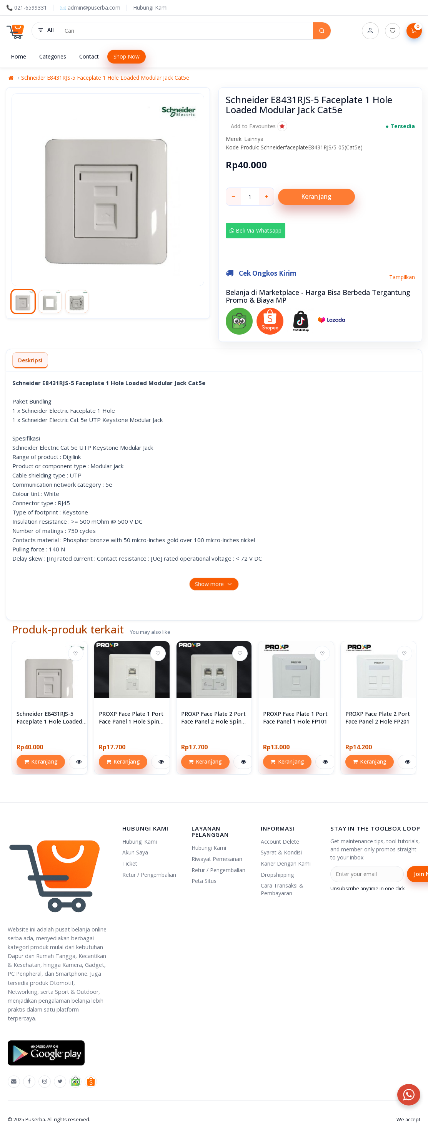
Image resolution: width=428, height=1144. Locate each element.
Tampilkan (402, 277)
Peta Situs (204, 880)
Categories (52, 56)
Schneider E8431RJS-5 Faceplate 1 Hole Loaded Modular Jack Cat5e (105, 77)
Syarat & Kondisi (281, 852)
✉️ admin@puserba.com (90, 7)
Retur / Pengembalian (149, 874)
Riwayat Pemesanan (217, 859)
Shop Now (126, 56)
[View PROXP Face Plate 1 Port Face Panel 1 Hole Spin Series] (132, 679)
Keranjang (316, 196)
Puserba (35, 1119)
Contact (89, 56)
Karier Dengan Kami (286, 863)
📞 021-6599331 (26, 7)
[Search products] (186, 30)
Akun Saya (135, 852)
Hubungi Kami (150, 7)
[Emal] (14, 1081)
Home (18, 56)
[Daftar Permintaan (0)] (392, 31)
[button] (259, 126)
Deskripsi (30, 360)
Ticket (129, 863)
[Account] (370, 30)
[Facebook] (29, 1081)
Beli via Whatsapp (256, 230)
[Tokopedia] (75, 1081)
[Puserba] (15, 30)
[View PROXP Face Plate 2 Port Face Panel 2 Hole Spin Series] (214, 679)
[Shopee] (91, 1081)
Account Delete (280, 841)
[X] (60, 1081)
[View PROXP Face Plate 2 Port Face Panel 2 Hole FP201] (378, 679)
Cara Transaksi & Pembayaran (282, 889)
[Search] (322, 30)
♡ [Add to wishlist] (75, 653)
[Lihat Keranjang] (414, 31)
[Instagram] (44, 1081)
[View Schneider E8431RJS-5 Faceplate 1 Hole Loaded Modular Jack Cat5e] (49, 679)
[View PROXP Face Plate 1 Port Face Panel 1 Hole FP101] (296, 679)
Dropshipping (277, 874)
